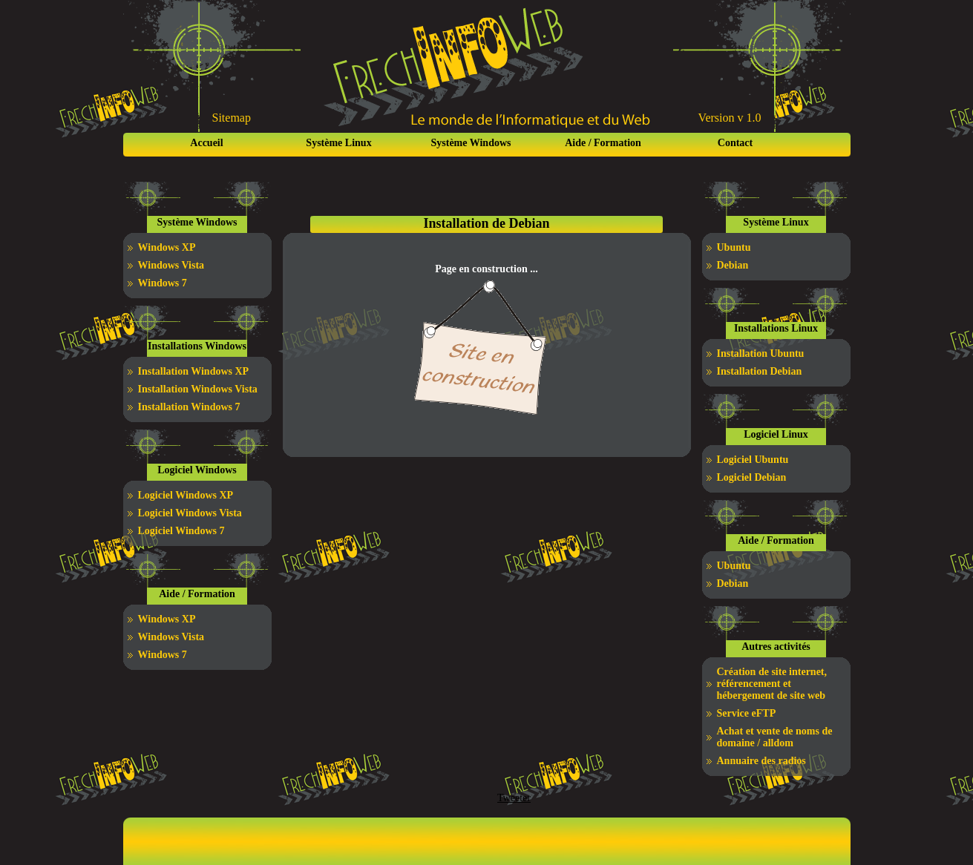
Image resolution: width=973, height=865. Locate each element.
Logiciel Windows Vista (190, 513)
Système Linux (338, 142)
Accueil (206, 142)
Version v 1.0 (729, 117)
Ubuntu (734, 247)
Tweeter (514, 797)
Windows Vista (171, 265)
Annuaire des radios (761, 760)
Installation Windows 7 (189, 406)
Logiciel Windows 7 (181, 530)
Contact (735, 142)
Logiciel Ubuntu (753, 459)
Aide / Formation (603, 142)
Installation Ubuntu (761, 353)
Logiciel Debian (752, 477)
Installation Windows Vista (198, 389)
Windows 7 (162, 283)
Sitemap (231, 117)
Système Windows (470, 142)
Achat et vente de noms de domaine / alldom (775, 737)
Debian (733, 265)
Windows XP (167, 247)
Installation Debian (759, 371)
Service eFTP (746, 713)
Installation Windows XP (193, 371)
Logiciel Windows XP (186, 495)
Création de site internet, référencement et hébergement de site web (772, 683)
